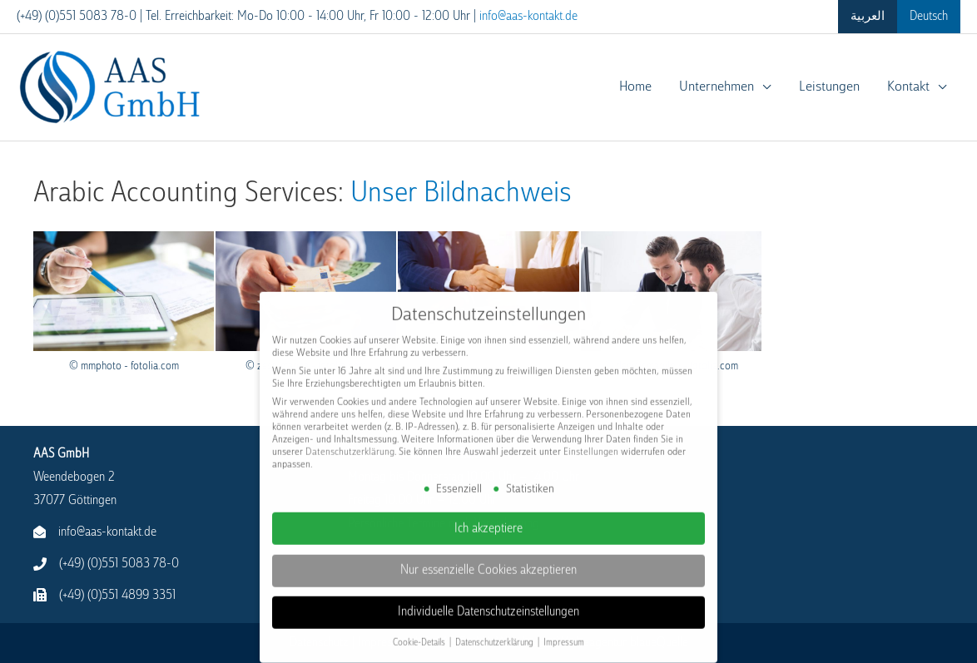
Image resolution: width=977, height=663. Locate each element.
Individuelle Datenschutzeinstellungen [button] (488, 599)
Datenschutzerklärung (349, 440)
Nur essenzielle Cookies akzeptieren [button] (488, 558)
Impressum (563, 630)
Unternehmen (715, 87)
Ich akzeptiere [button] (488, 515)
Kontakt (908, 87)
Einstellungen (590, 440)
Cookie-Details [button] (420, 630)
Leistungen (828, 87)
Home (633, 87)
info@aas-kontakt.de (528, 16)
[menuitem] (867, 16)
